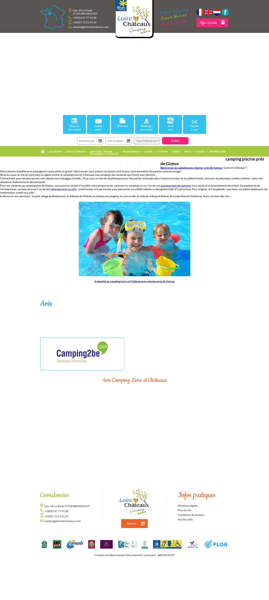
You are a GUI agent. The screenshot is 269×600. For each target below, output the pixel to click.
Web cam (122, 126)
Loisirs (148, 151)
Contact (194, 127)
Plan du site (184, 510)
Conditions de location (191, 514)
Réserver (74, 127)
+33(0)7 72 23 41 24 (84, 22)
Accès (170, 127)
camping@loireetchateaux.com (91, 26)
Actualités (130, 162)
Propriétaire (217, 151)
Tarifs (176, 151)
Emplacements (76, 151)
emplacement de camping (176, 185)
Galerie (98, 127)
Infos (187, 151)
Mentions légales (188, 505)
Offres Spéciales (212, 23)
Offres (200, 151)
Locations (55, 151)
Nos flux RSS (185, 519)
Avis (46, 303)
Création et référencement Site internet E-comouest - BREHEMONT (135, 555)
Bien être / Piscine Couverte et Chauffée (104, 152)
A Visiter (162, 151)
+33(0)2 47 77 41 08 (84, 17)
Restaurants (131, 151)
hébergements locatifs (64, 189)
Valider (175, 140)
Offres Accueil (150, 162)
